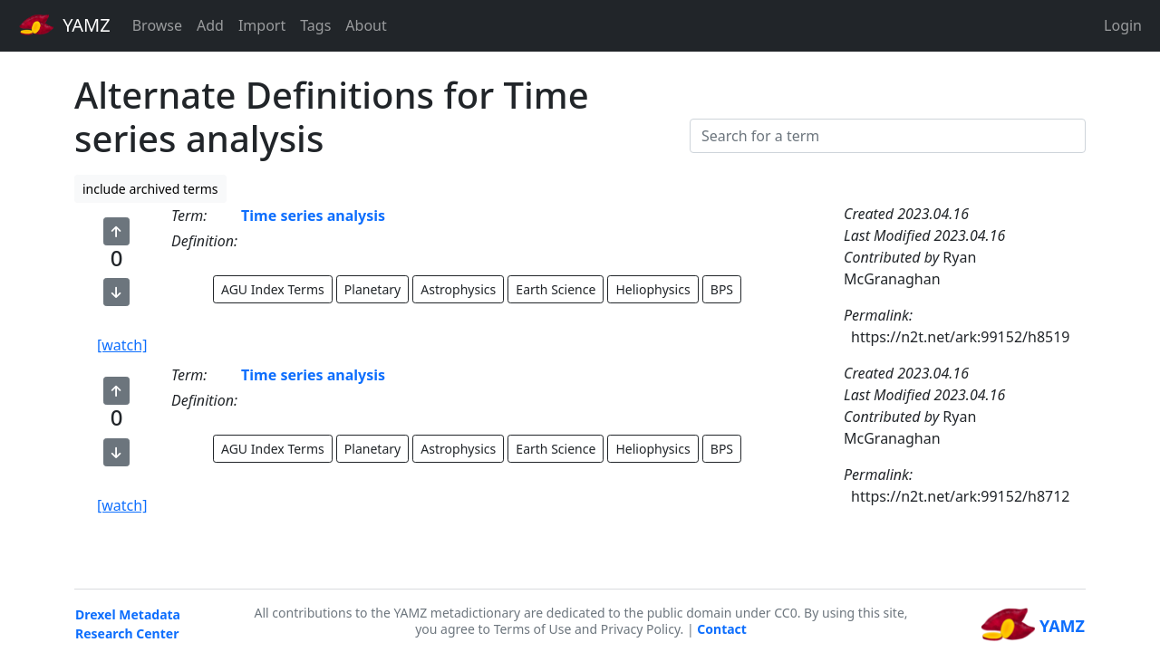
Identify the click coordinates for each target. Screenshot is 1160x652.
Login (1123, 25)
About (365, 25)
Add (210, 25)
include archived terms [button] (150, 188)
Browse (157, 25)
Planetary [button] (372, 289)
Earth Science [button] (555, 289)
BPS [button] (721, 289)
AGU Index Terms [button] (272, 289)
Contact (722, 629)
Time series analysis (313, 215)
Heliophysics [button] (652, 289)
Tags (315, 25)
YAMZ (65, 24)
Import (261, 25)
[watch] (122, 345)
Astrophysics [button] (458, 289)
